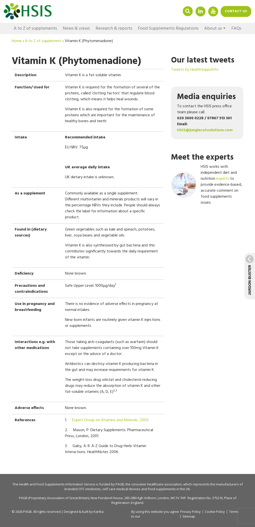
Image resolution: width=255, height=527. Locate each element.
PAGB (120, 484)
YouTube (213, 11)
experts (222, 179)
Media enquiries (206, 97)
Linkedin (200, 11)
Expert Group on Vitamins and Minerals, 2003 (110, 420)
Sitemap (189, 516)
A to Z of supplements (35, 28)
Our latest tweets (202, 60)
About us (213, 28)
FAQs (236, 28)
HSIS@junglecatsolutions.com (205, 130)
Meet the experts (202, 157)
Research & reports (114, 28)
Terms (234, 511)
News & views (76, 28)
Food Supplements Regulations (168, 28)
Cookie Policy (215, 511)
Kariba (99, 511)
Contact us (236, 11)
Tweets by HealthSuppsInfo (194, 69)
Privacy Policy (190, 511)
